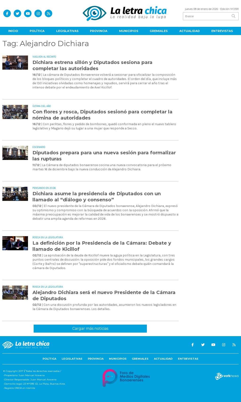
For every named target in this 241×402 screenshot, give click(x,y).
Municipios (128, 31)
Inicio (13, 31)
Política (37, 31)
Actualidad (189, 31)
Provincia (98, 31)
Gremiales (159, 31)
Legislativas (67, 31)
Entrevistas (222, 31)
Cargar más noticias (90, 328)
